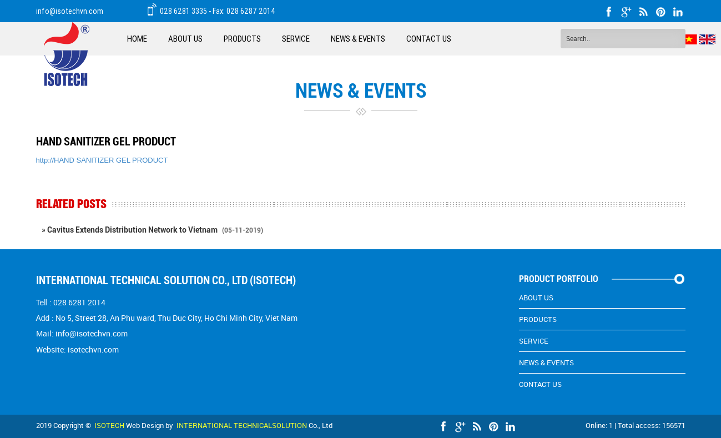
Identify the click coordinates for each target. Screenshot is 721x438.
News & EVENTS (358, 38)
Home (137, 38)
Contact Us (428, 38)
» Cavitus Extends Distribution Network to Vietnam (152, 229)
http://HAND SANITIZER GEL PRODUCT (102, 160)
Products (242, 38)
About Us (185, 38)
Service (296, 38)
